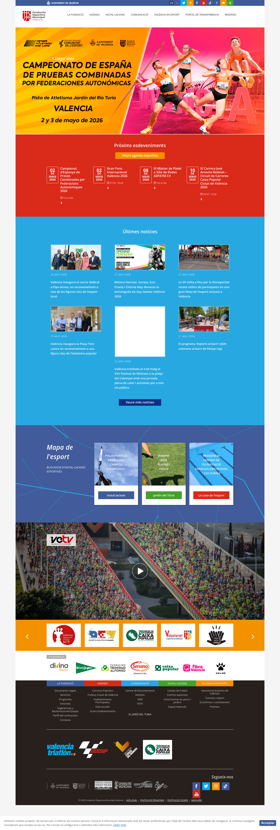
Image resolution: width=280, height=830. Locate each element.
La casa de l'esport (211, 495)
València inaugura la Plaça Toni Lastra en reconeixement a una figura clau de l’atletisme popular (74, 348)
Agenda (93, 17)
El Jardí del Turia (140, 714)
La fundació (75, 17)
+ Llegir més (64, 58)
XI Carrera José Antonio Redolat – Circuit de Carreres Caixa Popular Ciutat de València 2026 (214, 177)
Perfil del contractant (65, 715)
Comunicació (137, 17)
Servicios (65, 695)
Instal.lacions (116, 495)
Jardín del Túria (163, 495)
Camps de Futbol (177, 690)
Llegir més (153, 825)
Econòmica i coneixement (215, 702)
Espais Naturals (177, 706)
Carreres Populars (102, 690)
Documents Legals (65, 690)
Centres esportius (177, 695)
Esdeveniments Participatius (103, 701)
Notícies (140, 695)
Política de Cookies (177, 800)
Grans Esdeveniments (102, 711)
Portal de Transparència (198, 17)
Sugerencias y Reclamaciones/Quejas (65, 709)
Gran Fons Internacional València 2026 (117, 172)
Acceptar (267, 822)
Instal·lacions (113, 17)
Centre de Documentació (140, 690)
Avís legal (131, 800)
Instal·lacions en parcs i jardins (177, 701)
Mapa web (196, 800)
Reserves (226, 17)
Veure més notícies (140, 402)
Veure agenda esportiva (140, 155)
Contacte (65, 720)
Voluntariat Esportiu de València (214, 692)
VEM (140, 699)
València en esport (163, 17)
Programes (65, 699)
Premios (215, 706)
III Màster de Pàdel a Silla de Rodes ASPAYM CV (167, 172)
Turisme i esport (214, 698)
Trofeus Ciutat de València (102, 695)
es (177, 3)
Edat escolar (102, 706)
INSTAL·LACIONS (177, 683)
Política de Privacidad (152, 800)
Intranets (65, 703)
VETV (140, 703)
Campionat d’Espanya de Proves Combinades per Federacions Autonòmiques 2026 (72, 179)
